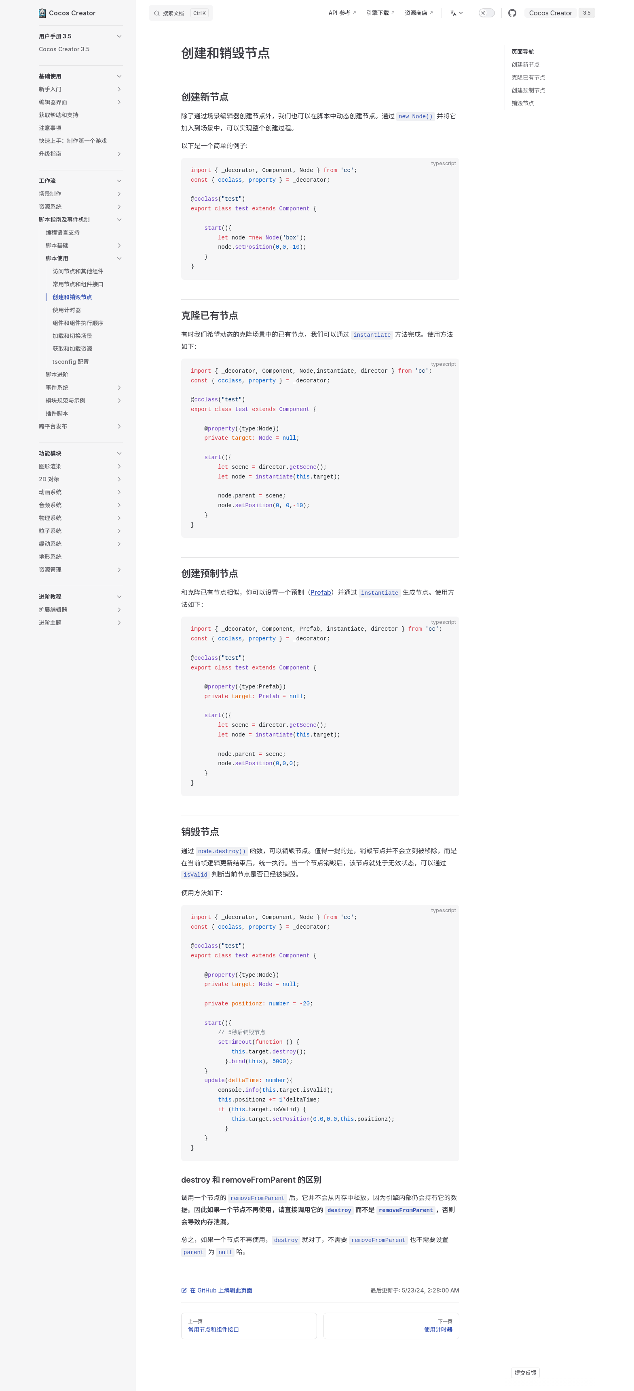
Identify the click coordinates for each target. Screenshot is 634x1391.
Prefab (321, 592)
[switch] (487, 12)
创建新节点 (525, 64)
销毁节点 (522, 103)
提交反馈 (525, 1373)
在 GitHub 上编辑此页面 (216, 1290)
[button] (81, 36)
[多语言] (457, 13)
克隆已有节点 (528, 77)
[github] (512, 13)
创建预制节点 (528, 90)
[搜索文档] (181, 13)
